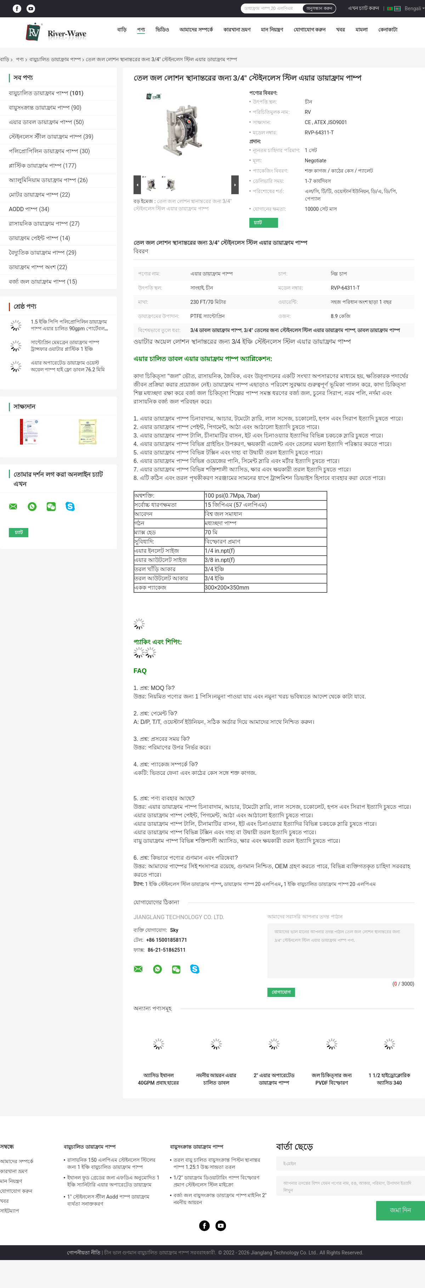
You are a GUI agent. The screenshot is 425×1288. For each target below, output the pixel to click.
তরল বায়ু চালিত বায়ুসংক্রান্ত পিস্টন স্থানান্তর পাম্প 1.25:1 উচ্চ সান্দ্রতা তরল (217, 1163)
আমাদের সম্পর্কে (196, 30)
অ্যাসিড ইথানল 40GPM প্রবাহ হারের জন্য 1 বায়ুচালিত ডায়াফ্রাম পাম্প (158, 1079)
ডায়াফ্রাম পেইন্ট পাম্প (33, 238)
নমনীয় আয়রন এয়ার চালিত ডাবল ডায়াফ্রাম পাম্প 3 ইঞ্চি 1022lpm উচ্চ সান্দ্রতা (216, 1079)
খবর (340, 30)
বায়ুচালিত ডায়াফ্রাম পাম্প (55, 59)
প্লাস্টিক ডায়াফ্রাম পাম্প (35, 165)
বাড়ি (121, 30)
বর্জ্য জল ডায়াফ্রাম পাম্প (37, 281)
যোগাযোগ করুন (309, 30)
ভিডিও (162, 30)
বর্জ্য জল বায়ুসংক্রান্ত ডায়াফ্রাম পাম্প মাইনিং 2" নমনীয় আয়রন (220, 1199)
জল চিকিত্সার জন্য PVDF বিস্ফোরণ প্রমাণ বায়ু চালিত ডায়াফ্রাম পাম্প (332, 1079)
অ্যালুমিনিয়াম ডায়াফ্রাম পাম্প (42, 180)
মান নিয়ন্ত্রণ (272, 30)
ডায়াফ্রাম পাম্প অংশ (32, 267)
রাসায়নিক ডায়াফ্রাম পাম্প (38, 223)
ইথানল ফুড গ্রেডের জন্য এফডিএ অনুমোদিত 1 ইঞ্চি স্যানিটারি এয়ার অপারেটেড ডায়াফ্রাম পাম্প (113, 1182)
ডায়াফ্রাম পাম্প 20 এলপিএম (252, 884)
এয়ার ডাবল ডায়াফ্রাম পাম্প (40, 122)
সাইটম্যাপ (9, 1211)
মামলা (362, 30)
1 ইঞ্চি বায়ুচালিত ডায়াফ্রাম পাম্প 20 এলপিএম (329, 884)
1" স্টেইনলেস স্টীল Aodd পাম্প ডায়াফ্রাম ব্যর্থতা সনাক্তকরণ (108, 1200)
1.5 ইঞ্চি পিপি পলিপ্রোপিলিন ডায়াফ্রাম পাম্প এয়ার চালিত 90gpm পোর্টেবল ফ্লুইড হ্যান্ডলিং (69, 328)
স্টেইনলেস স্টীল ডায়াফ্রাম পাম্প (45, 136)
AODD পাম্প (23, 209)
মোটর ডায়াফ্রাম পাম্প (33, 194)
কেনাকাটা (387, 30)
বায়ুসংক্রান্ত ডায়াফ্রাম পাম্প (39, 107)
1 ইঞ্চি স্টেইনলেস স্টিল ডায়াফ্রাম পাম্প (183, 884)
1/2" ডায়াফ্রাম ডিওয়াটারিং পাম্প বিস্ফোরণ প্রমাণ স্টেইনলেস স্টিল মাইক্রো (216, 1181)
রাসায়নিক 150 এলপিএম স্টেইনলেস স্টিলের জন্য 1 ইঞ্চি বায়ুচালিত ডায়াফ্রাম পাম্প (111, 1163)
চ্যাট (258, 222)
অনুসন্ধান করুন (319, 8)
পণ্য (141, 30)
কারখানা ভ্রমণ (236, 30)
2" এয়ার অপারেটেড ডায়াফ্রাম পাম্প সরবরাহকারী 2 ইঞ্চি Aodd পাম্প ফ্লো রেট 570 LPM (273, 1079)
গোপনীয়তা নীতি (83, 1252)
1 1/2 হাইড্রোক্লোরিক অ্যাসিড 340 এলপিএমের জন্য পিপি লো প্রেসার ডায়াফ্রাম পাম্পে (389, 1079)
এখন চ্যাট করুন (363, 8)
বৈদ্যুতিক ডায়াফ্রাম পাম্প (37, 252)
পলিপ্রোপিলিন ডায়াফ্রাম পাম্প (43, 151)
